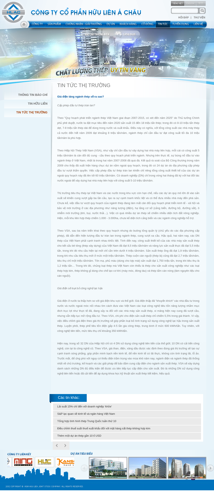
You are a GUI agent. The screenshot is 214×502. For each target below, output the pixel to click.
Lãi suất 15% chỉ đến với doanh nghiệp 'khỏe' (84, 406)
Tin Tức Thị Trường (31, 112)
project (110, 25)
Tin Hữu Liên (37, 103)
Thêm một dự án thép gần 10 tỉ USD (79, 435)
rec (180, 25)
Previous (84, 468)
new (163, 25)
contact (199, 25)
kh (128, 25)
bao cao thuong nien (98, 34)
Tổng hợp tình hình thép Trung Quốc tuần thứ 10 (86, 421)
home (24, 25)
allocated (83, 25)
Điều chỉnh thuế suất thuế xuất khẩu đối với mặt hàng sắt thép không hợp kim (103, 428)
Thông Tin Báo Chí (32, 94)
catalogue (127, 34)
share (147, 25)
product (54, 25)
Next (65, 446)
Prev (57, 446)
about (36, 25)
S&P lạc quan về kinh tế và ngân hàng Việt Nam (86, 413)
